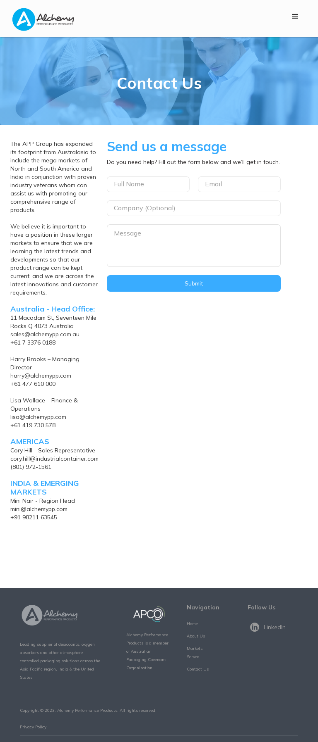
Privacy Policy (33, 727)
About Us (196, 636)
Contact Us (198, 669)
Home (192, 623)
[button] (295, 16)
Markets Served (194, 652)
